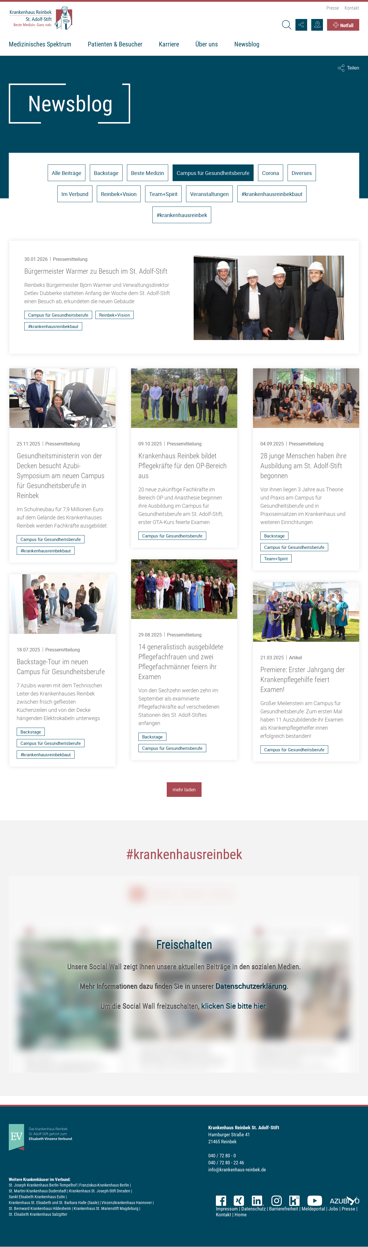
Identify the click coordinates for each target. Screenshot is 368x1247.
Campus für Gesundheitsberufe (213, 172)
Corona (270, 172)
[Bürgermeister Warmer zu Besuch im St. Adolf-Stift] (184, 297)
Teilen (353, 67)
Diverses (302, 172)
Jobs (333, 1209)
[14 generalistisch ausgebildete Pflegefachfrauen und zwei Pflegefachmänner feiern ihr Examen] (184, 659)
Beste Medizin (147, 172)
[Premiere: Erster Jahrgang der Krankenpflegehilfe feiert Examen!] (306, 672)
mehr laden (184, 789)
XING (239, 1201)
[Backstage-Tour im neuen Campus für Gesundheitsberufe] (62, 670)
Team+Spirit (163, 193)
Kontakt (352, 8)
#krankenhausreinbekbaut (271, 193)
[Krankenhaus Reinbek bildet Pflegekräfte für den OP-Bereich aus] (184, 458)
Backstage (106, 172)
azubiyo (344, 1201)
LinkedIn (258, 1201)
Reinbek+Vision (119, 193)
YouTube (314, 1201)
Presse (332, 8)
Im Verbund (74, 193)
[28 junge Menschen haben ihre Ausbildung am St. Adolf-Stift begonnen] (306, 469)
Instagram (276, 1201)
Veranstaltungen (209, 193)
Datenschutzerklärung (250, 986)
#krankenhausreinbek (182, 214)
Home (241, 1214)
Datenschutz (253, 1209)
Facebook (221, 1201)
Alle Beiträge (66, 172)
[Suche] (286, 25)
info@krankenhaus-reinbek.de (237, 1170)
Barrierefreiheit (283, 1209)
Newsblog (246, 44)
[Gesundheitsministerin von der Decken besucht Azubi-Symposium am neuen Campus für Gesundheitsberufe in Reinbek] (62, 465)
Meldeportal (313, 1209)
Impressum (227, 1209)
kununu (294, 1201)
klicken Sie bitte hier (233, 1005)
